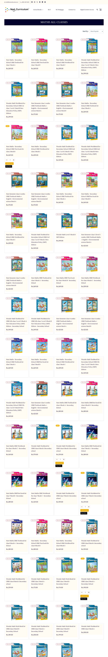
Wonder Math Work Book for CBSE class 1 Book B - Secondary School (65, 581)
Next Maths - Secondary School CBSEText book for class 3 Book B (90, 196)
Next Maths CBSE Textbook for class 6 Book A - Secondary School (66, 405)
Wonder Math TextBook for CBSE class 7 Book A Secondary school (66, 496)
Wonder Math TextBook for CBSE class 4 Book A (90, 628)
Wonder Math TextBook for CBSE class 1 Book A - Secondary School (40, 581)
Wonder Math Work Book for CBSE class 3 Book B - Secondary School (65, 629)
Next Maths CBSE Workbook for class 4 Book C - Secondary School (91, 280)
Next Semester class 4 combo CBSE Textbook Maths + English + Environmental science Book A (65, 322)
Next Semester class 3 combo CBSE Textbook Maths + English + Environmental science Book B (15, 281)
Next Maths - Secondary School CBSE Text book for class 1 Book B (40, 62)
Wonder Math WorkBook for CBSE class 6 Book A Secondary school (66, 448)
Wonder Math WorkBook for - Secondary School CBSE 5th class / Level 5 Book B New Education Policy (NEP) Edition (16, 408)
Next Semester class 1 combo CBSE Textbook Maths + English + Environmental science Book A (40, 107)
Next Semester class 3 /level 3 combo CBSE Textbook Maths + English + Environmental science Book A (91, 238)
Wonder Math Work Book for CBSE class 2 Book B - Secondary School (15, 629)
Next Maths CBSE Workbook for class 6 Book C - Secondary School (16, 448)
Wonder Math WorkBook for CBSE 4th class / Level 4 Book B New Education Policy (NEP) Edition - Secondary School (41, 322)
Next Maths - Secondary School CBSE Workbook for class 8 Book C (65, 543)
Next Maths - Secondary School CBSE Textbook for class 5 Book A (14, 362)
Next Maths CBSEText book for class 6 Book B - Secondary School (91, 405)
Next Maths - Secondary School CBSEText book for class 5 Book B (39, 362)
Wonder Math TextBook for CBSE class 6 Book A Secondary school (41, 448)
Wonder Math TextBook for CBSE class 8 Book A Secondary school (91, 543)
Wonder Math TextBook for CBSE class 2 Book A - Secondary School (90, 581)
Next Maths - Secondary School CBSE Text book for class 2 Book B (15, 149)
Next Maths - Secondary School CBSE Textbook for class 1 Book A (14, 62)
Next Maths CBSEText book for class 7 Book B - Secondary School (16, 496)
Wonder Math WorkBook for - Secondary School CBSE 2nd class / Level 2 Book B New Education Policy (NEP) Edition (91, 152)
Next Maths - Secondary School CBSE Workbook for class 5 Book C (65, 362)
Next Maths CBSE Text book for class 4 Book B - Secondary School (66, 280)
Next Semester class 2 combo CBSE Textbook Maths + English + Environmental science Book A (15, 197)
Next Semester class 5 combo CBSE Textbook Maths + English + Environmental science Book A (40, 406)
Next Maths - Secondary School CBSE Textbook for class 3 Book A (65, 196)
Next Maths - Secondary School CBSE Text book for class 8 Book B (40, 543)
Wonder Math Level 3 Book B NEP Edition (65, 236)
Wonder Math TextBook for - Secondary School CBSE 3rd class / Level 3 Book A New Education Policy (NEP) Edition (40, 240)
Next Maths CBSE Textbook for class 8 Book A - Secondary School (16, 543)
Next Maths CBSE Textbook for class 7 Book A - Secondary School (91, 448)
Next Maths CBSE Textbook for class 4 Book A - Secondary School (41, 280)
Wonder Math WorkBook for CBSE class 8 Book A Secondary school (16, 581)
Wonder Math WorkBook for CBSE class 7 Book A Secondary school (91, 496)
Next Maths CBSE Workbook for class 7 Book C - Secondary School (41, 496)
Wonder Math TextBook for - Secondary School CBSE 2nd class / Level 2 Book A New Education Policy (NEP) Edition (65, 152)
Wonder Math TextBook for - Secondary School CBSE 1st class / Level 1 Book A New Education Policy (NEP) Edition (90, 65)
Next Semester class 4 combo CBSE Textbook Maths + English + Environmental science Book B (90, 322)
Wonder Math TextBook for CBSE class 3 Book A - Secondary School (40, 629)
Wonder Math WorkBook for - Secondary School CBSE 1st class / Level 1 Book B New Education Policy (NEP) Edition (16, 108)
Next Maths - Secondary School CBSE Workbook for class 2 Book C (40, 149)
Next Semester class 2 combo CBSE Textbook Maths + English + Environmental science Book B (40, 197)
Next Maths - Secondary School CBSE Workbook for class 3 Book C (15, 237)
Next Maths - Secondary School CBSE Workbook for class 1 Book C (65, 62)
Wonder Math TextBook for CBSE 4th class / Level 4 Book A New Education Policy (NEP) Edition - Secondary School (16, 322)
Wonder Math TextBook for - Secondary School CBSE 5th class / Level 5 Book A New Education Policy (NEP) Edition (90, 364)
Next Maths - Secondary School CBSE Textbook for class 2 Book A (90, 106)
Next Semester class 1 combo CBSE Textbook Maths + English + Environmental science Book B (65, 107)
